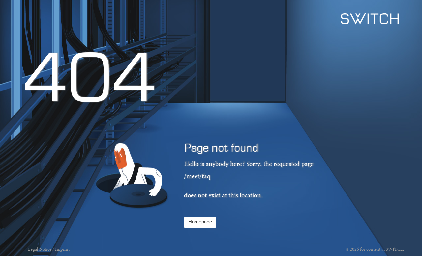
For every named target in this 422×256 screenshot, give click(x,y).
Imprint (62, 249)
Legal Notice (39, 249)
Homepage (200, 222)
